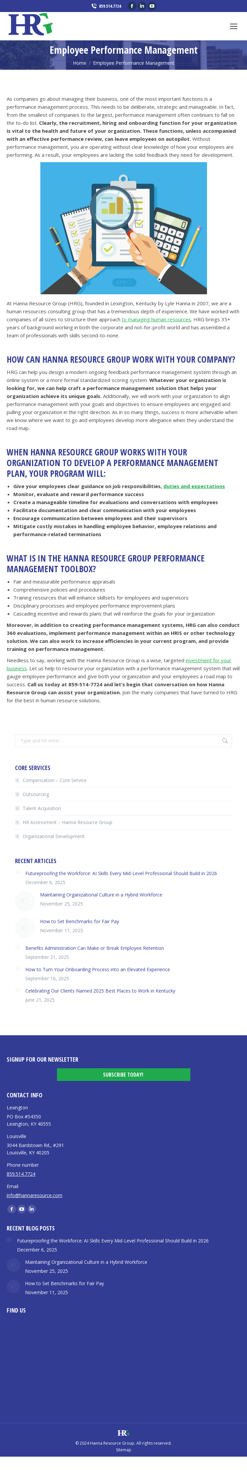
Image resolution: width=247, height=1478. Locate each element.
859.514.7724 (106, 6)
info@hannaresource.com (34, 1195)
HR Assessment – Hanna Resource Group (67, 822)
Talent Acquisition (42, 808)
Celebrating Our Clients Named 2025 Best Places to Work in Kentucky (100, 991)
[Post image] (17, 872)
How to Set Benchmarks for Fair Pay (79, 921)
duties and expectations (194, 486)
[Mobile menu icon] (233, 26)
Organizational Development (54, 836)
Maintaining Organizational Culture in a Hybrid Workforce (101, 894)
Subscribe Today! (123, 1074)
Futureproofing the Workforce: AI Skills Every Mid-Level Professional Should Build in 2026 (121, 873)
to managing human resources (156, 319)
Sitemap (123, 1450)
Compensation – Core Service (55, 780)
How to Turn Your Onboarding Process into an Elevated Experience (97, 969)
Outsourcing (36, 794)
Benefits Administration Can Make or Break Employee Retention (94, 948)
